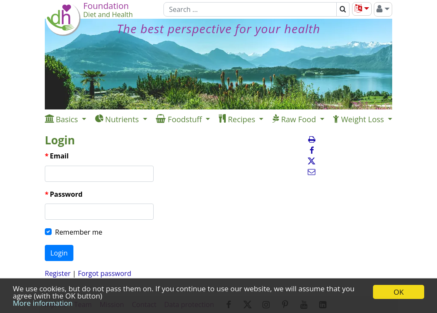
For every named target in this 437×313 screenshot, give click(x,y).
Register (57, 273)
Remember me (78, 232)
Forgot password (104, 273)
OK (398, 292)
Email (59, 156)
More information (43, 303)
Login (59, 253)
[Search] (250, 9)
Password (66, 194)
